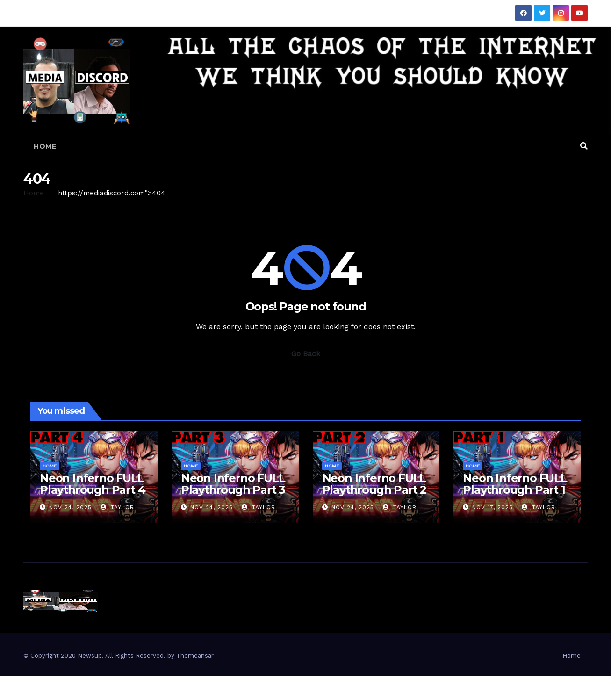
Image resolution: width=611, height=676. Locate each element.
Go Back (305, 353)
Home (45, 146)
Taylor (117, 507)
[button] (584, 146)
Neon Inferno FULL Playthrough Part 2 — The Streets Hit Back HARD (374, 495)
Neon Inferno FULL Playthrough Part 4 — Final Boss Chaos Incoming (92, 495)
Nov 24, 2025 (70, 507)
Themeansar (195, 655)
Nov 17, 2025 (492, 507)
